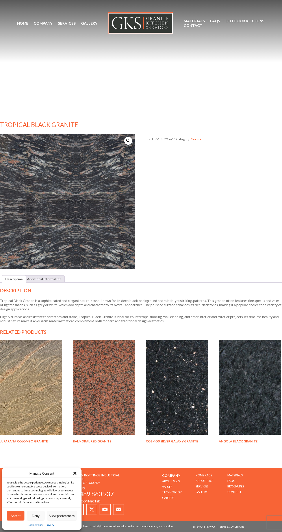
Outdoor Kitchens (244, 21)
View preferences (62, 516)
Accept (16, 516)
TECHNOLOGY (172, 492)
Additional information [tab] (44, 279)
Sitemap (198, 526)
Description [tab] (14, 279)
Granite (196, 139)
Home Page (204, 475)
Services (67, 23)
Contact (193, 25)
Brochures (235, 486)
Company (43, 23)
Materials (194, 21)
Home (22, 23)
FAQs (215, 21)
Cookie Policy (35, 524)
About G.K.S (204, 481)
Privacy (50, 524)
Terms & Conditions (231, 526)
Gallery (89, 23)
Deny (36, 516)
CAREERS (168, 498)
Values (167, 487)
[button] (75, 473)
